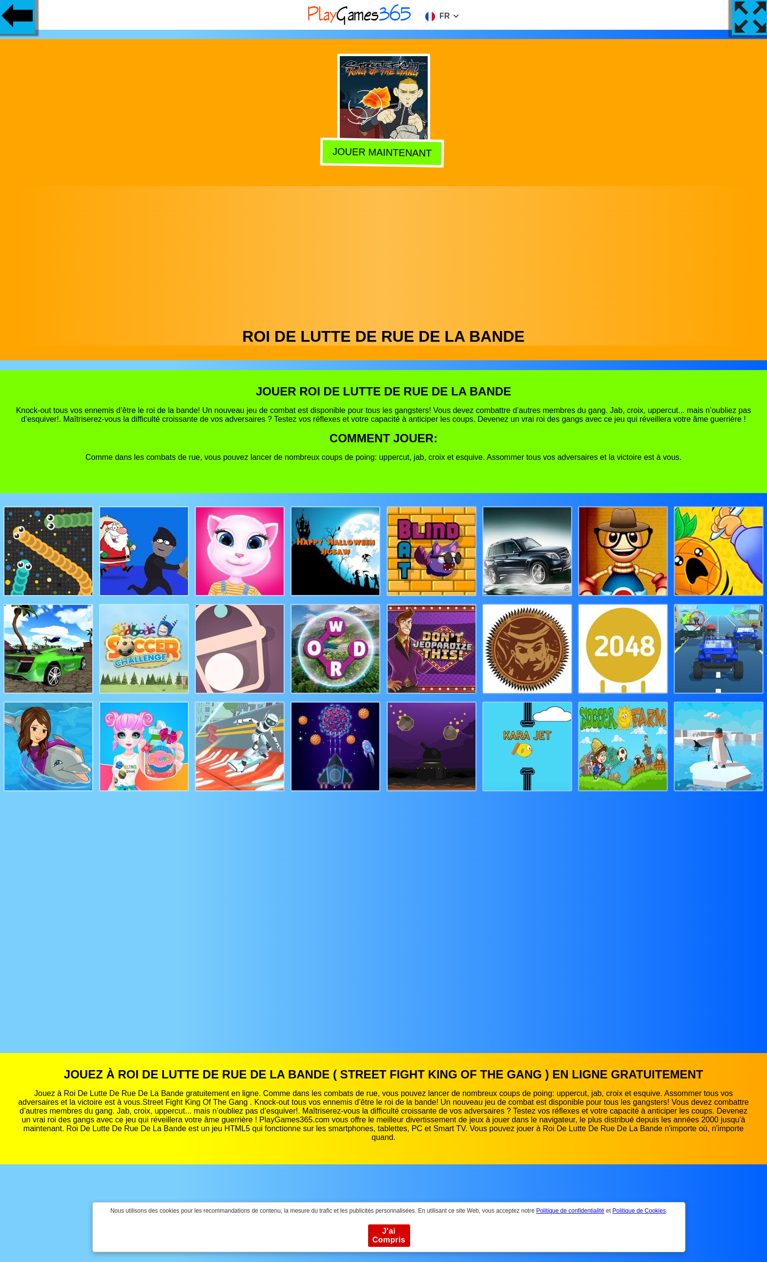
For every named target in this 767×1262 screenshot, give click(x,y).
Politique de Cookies (638, 1210)
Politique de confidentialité (570, 1210)
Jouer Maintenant (384, 151)
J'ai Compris (389, 1235)
